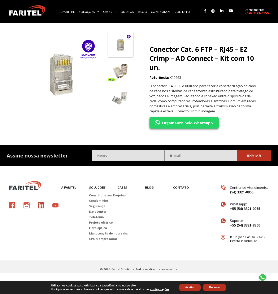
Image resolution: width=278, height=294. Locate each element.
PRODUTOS (125, 11)
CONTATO (182, 11)
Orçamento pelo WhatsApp (183, 123)
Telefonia (96, 224)
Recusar (214, 287)
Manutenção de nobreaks (100, 240)
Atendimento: (257, 11)
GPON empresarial (100, 246)
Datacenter (98, 219)
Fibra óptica (98, 235)
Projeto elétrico (100, 230)
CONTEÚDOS (160, 11)
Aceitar (190, 287)
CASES (107, 11)
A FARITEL (67, 11)
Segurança (97, 213)
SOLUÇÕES (89, 11)
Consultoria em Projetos (100, 202)
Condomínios (99, 208)
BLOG (142, 11)
